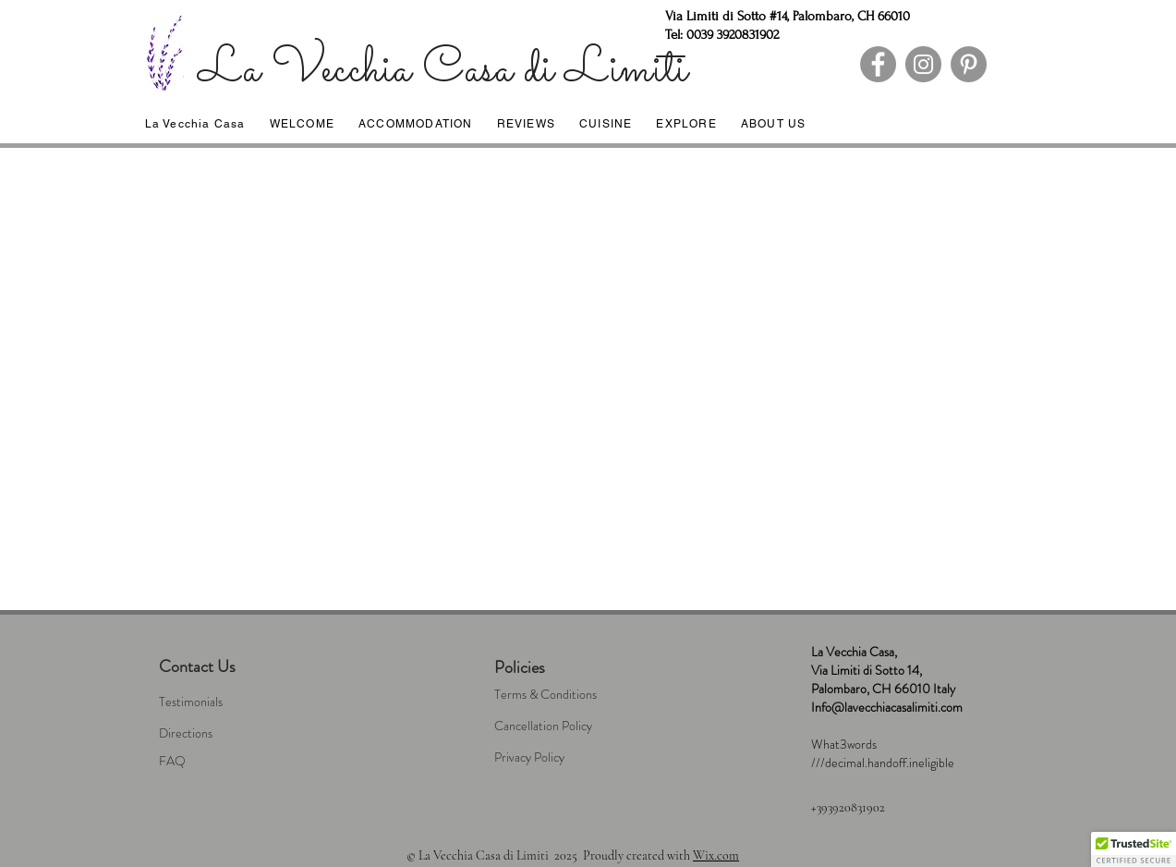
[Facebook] (878, 64)
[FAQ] (238, 761)
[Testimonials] (238, 702)
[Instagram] (923, 64)
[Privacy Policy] (573, 758)
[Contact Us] (238, 667)
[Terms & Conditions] (573, 695)
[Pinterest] (969, 64)
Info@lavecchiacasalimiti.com (887, 707)
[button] (1133, 849)
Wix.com (716, 855)
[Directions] (238, 734)
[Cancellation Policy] (573, 726)
